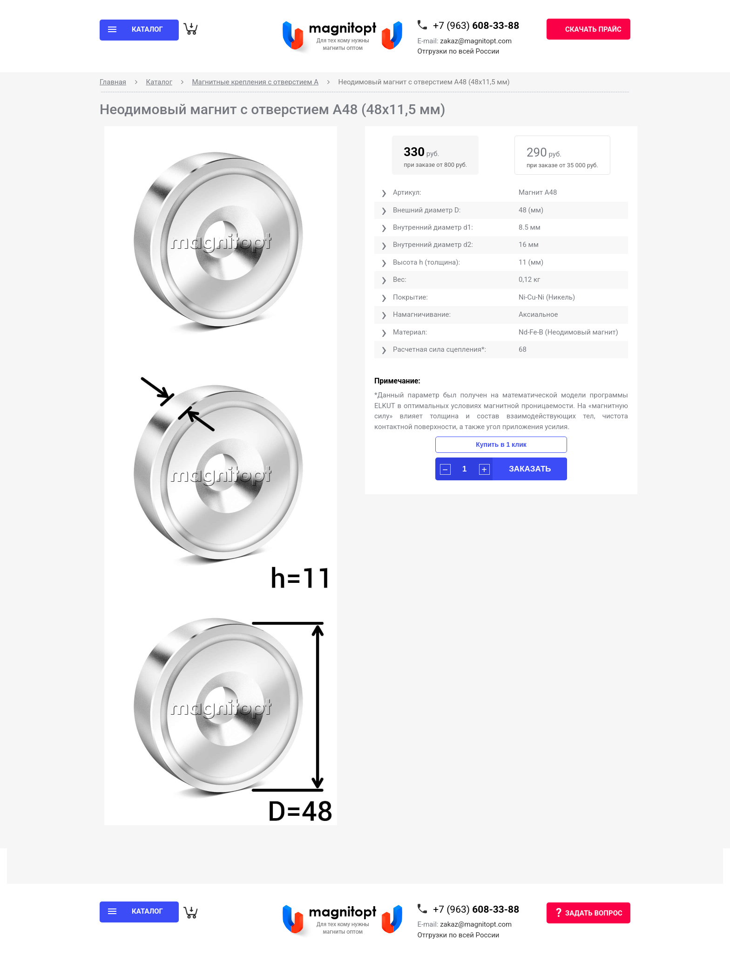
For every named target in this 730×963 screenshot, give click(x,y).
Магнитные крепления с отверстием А (255, 82)
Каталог (159, 82)
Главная (113, 82)
